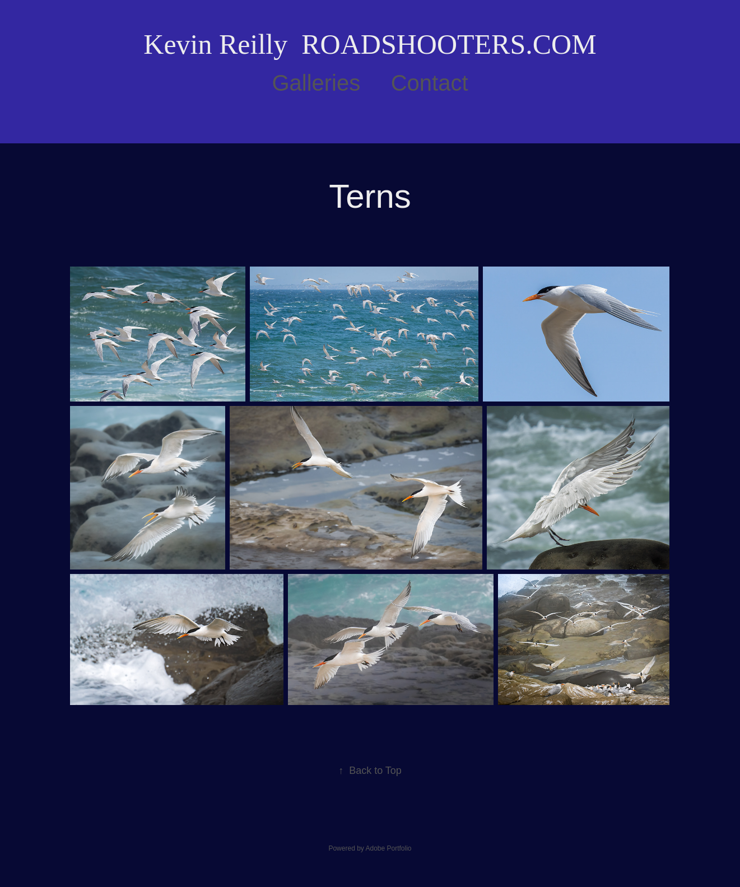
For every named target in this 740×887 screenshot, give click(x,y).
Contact (429, 83)
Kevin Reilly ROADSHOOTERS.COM (369, 44)
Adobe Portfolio (388, 848)
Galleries (316, 83)
